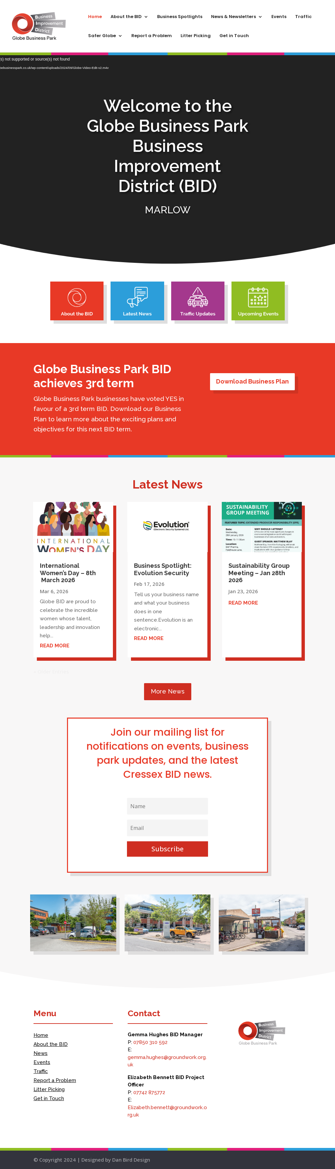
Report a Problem (151, 36)
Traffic (303, 17)
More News (168, 691)
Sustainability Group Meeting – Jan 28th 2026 (259, 572)
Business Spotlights (179, 17)
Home (95, 17)
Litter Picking (196, 36)
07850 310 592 (150, 1042)
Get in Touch (234, 36)
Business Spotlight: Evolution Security (163, 569)
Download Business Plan (252, 381)
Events (278, 17)
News (41, 1053)
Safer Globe (102, 36)
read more (54, 646)
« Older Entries (51, 671)
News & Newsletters (233, 17)
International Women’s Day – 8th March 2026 (68, 572)
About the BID (126, 17)
